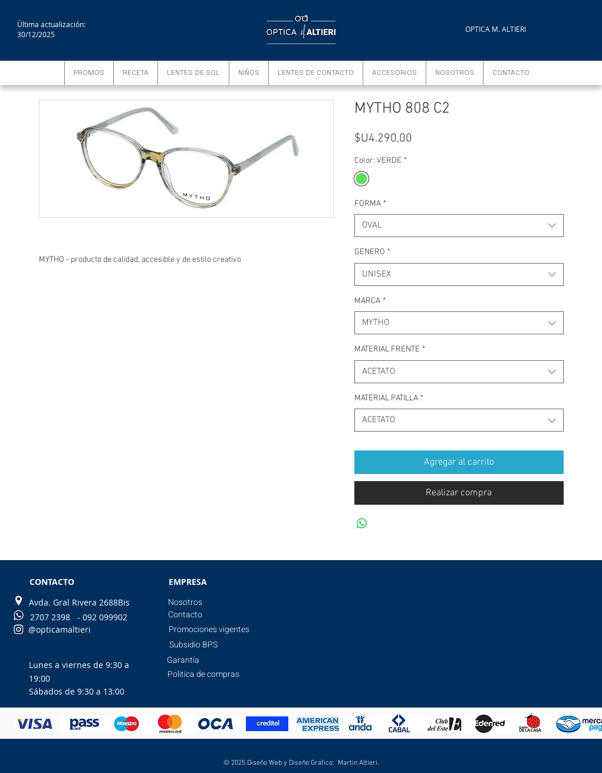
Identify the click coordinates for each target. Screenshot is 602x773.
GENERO (372, 252)
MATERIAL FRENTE (389, 349)
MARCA (370, 301)
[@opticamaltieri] (59, 630)
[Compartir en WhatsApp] (362, 524)
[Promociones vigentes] (209, 630)
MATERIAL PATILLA (388, 398)
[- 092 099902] (102, 617)
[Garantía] (183, 660)
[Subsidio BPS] (193, 645)
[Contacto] (185, 615)
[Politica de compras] (203, 674)
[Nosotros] (185, 602)
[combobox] (459, 225)
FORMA (370, 204)
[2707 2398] (50, 617)
